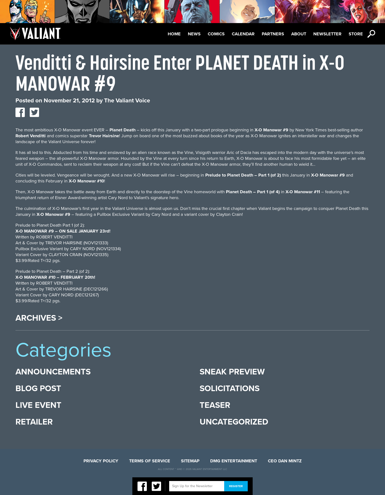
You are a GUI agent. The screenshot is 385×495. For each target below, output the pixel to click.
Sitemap (190, 461)
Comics (216, 34)
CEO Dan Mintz (285, 461)
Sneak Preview (232, 372)
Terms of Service (149, 461)
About (298, 34)
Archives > (38, 318)
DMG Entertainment (233, 461)
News (194, 34)
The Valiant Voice (127, 100)
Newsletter (327, 34)
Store (356, 34)
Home (174, 34)
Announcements (53, 372)
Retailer (34, 422)
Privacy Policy (100, 461)
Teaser (215, 405)
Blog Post (38, 389)
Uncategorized (234, 422)
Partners (273, 34)
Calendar (243, 34)
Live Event (38, 405)
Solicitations (230, 389)
